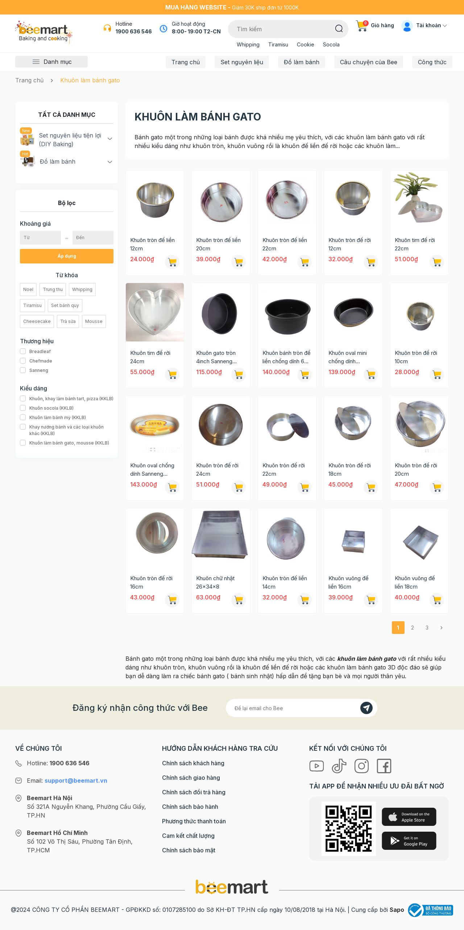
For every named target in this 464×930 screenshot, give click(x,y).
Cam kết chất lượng (188, 835)
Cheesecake (37, 321)
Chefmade (36, 361)
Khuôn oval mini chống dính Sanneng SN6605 (350, 357)
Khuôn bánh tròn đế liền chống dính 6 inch (286, 357)
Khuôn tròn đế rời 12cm (349, 244)
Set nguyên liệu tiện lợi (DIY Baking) (60, 139)
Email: (67, 780)
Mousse (94, 321)
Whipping (248, 44)
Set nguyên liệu (241, 62)
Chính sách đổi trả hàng (193, 792)
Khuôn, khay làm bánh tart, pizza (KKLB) (66, 399)
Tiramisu (278, 44)
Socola (331, 44)
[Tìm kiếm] (339, 28)
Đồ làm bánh (301, 62)
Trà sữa (68, 321)
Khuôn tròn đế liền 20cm (218, 244)
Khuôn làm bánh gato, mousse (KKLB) (64, 443)
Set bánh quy (65, 305)
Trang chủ (185, 62)
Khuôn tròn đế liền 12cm (152, 244)
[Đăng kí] (366, 707)
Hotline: (58, 763)
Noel (28, 289)
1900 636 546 (134, 31)
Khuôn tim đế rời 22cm (415, 244)
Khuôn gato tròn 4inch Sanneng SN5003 (216, 357)
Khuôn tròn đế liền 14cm (284, 582)
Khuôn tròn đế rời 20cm (416, 469)
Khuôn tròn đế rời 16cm (151, 582)
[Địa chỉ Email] (301, 708)
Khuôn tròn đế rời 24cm (217, 469)
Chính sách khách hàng (193, 763)
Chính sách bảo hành (190, 806)
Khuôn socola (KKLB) (47, 408)
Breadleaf (35, 351)
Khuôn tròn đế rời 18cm (349, 469)
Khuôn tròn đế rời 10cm (416, 357)
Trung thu (53, 289)
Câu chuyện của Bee (368, 62)
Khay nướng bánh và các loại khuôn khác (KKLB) (66, 430)
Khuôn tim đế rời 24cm (150, 357)
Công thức (432, 62)
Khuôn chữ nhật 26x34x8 (215, 582)
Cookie (305, 44)
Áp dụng (67, 256)
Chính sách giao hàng (191, 777)
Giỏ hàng (375, 25)
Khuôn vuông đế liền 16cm (348, 582)
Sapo (397, 909)
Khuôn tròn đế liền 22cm (284, 244)
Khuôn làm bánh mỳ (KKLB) (53, 417)
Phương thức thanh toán (194, 821)
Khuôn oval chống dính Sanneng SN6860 (152, 470)
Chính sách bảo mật (188, 850)
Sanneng (34, 370)
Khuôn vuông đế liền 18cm (415, 582)
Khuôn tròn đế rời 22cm (283, 469)
